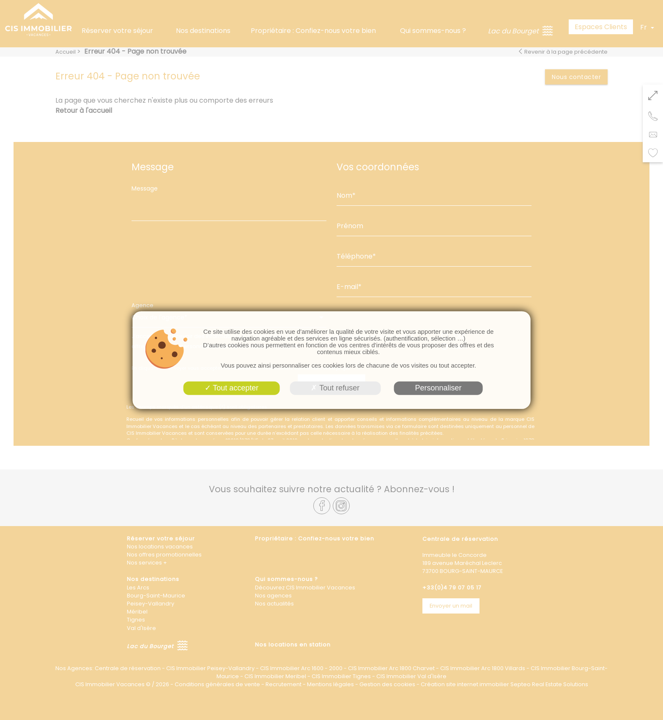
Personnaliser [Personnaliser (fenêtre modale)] (438, 388)
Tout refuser (335, 388)
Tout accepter (232, 388)
